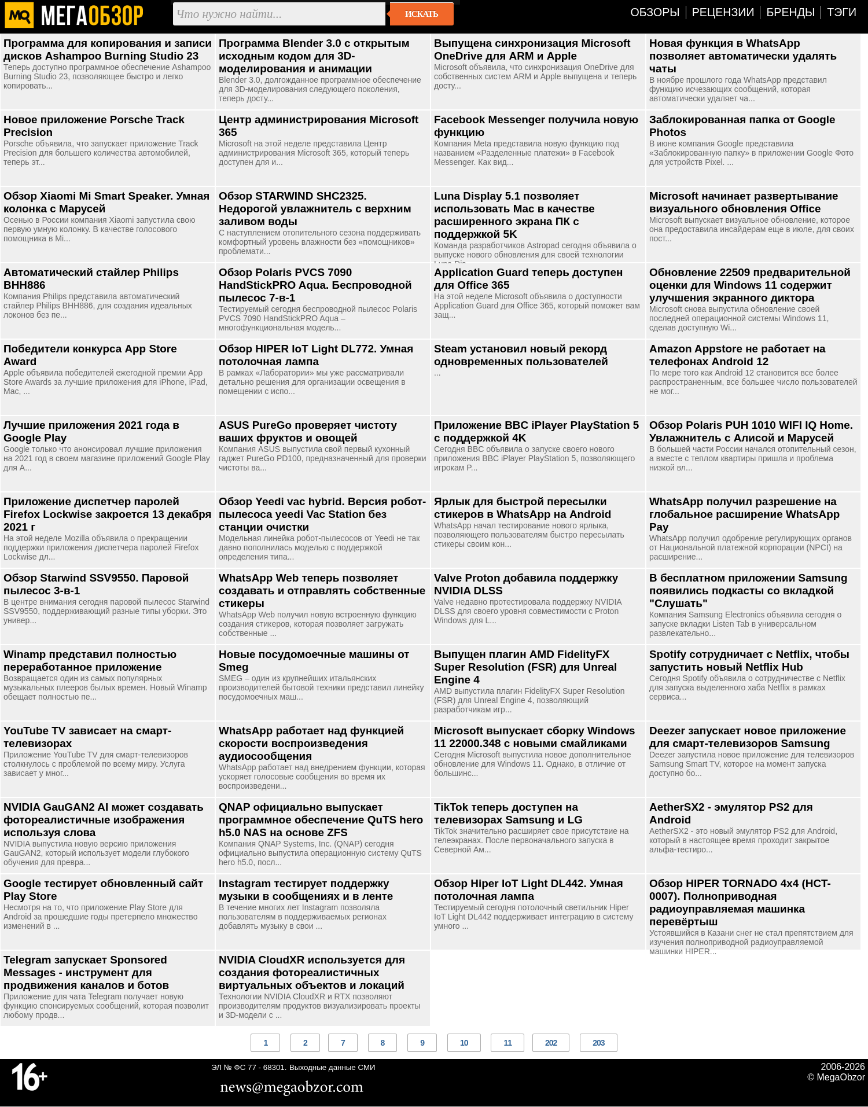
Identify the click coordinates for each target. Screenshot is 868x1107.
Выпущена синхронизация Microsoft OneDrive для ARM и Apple (532, 49)
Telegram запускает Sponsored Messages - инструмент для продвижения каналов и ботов (86, 972)
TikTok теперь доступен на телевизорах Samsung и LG (508, 813)
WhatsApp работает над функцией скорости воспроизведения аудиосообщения (311, 743)
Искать (421, 14)
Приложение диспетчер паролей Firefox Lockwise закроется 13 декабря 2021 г (107, 514)
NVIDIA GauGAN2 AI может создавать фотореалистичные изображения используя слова (103, 819)
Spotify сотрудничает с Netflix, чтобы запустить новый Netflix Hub (749, 660)
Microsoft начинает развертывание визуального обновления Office (743, 202)
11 (507, 1042)
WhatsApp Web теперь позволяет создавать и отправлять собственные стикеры (322, 590)
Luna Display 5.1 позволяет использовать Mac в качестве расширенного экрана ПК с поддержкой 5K (514, 215)
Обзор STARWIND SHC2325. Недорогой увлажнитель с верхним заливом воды (315, 208)
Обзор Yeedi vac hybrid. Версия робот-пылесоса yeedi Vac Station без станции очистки (322, 514)
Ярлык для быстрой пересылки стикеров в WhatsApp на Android (522, 507)
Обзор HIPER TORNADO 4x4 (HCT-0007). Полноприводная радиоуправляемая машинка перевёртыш (740, 902)
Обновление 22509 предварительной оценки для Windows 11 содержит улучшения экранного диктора (750, 285)
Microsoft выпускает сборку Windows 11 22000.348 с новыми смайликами (534, 736)
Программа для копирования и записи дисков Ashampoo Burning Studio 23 (107, 49)
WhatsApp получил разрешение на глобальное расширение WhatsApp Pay (744, 514)
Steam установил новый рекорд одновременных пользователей (521, 355)
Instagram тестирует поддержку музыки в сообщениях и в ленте (306, 889)
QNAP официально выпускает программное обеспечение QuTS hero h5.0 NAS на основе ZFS (321, 819)
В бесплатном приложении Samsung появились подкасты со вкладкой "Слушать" (748, 590)
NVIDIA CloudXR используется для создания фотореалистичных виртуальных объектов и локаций (312, 972)
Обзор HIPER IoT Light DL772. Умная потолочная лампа (316, 355)
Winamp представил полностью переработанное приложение (89, 660)
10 (464, 1042)
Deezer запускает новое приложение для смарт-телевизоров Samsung (747, 736)
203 (598, 1042)
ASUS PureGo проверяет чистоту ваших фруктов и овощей (308, 431)
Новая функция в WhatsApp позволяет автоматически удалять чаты (743, 56)
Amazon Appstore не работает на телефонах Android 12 (737, 355)
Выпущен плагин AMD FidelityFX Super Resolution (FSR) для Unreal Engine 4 (525, 667)
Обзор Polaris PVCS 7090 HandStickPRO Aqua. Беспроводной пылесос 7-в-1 (315, 285)
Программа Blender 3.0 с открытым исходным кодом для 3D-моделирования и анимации (314, 56)
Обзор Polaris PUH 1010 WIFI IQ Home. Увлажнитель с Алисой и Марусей (751, 431)
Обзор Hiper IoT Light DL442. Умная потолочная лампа (528, 889)
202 (551, 1042)
